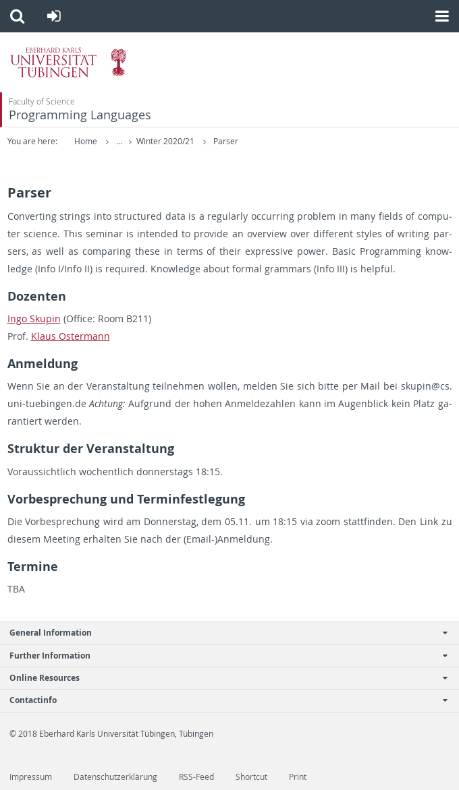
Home (85, 141)
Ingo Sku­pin (34, 318)
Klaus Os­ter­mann (70, 336)
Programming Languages (80, 115)
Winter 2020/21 (166, 141)
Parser (225, 141)
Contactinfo (222, 700)
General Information (222, 632)
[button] (17, 16)
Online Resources (222, 677)
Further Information (222, 655)
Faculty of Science (42, 101)
